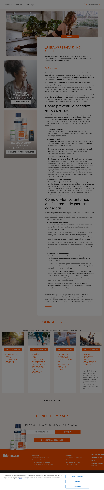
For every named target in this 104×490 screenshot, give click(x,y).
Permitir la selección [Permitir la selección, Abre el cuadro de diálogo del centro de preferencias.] (77, 477)
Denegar (77, 481)
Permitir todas (77, 486)
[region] (52, 481)
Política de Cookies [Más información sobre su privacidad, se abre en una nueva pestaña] (24, 479)
